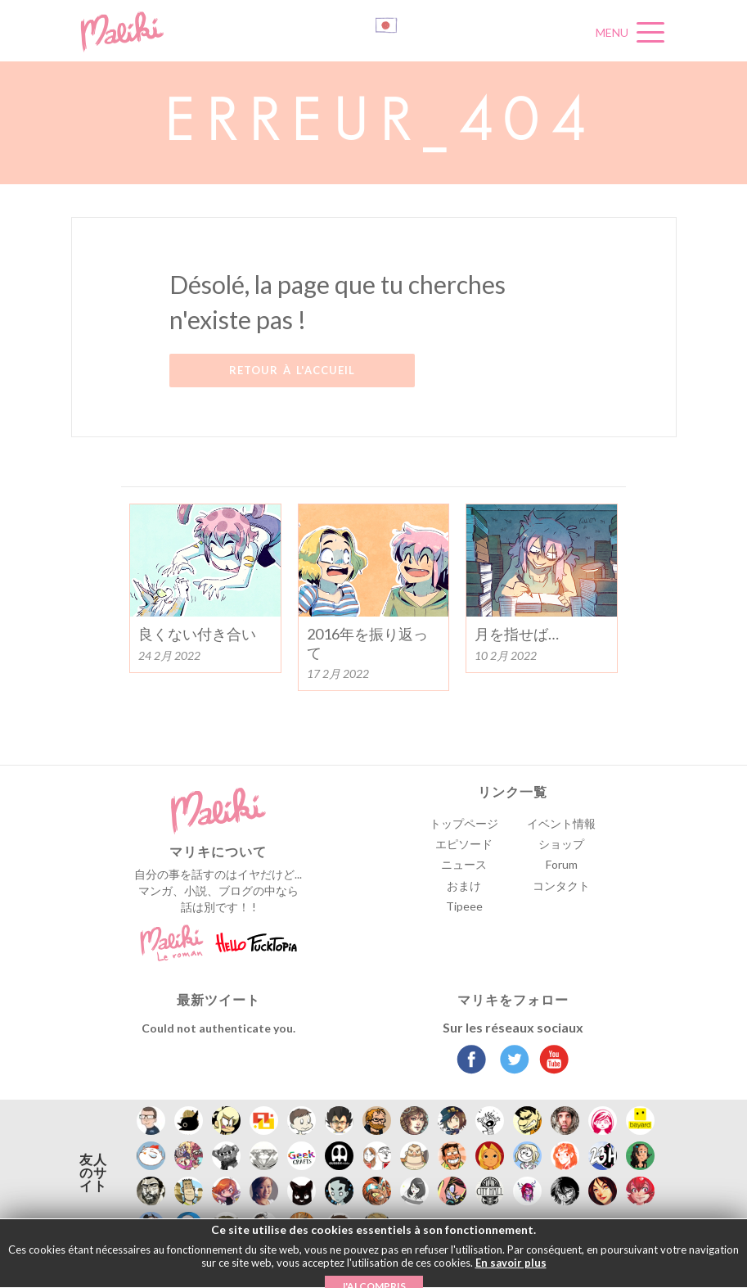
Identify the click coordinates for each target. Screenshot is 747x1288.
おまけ (464, 886)
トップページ (464, 823)
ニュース (464, 864)
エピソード (464, 844)
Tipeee (464, 906)
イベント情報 (561, 823)
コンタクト (561, 886)
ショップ (561, 844)
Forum (562, 864)
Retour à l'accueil (292, 370)
